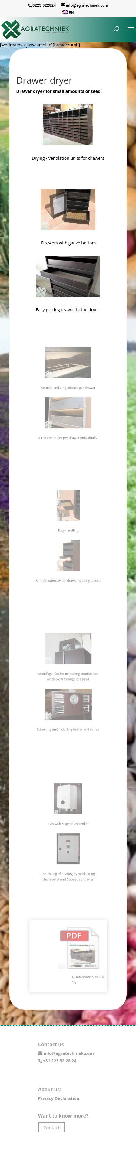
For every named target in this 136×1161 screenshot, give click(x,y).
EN (68, 12)
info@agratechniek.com (69, 1053)
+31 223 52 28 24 (60, 1061)
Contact (51, 1127)
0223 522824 (44, 5)
